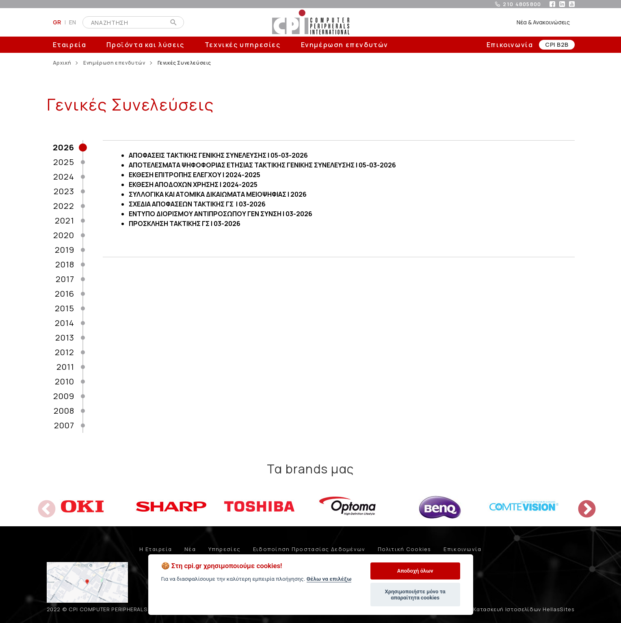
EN (72, 22)
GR (57, 22)
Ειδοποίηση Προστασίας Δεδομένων (309, 549)
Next (581, 503)
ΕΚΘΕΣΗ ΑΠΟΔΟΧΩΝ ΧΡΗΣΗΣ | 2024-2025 (193, 184)
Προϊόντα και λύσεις (145, 44)
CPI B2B (556, 44)
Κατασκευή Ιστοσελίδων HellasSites (523, 609)
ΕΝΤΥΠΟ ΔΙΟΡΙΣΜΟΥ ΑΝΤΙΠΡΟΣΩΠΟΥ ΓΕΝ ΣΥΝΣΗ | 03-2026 (220, 213)
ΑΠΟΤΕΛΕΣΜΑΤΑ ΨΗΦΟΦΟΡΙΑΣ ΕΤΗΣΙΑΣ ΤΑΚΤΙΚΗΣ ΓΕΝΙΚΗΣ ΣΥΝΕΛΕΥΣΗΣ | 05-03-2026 (262, 165)
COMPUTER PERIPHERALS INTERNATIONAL (310, 22)
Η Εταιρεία (155, 549)
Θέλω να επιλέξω (329, 578)
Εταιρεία (70, 44)
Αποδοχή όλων (415, 571)
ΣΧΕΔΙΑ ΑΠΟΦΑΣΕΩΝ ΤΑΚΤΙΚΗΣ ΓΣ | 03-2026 (197, 204)
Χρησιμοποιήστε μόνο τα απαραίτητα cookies (415, 594)
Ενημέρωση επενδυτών (344, 44)
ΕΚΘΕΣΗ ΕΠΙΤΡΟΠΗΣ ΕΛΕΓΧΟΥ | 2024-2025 (194, 174)
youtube (572, 4)
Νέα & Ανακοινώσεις (543, 22)
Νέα (190, 549)
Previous (41, 503)
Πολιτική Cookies (404, 549)
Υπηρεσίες (224, 549)
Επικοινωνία (510, 44)
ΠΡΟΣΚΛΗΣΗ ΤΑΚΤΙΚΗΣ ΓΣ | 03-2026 (184, 223)
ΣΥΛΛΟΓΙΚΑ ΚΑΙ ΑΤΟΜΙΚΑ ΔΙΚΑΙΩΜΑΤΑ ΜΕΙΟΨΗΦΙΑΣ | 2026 (218, 194)
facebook (552, 4)
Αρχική (62, 63)
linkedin (562, 4)
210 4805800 (522, 4)
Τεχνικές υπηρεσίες (243, 44)
